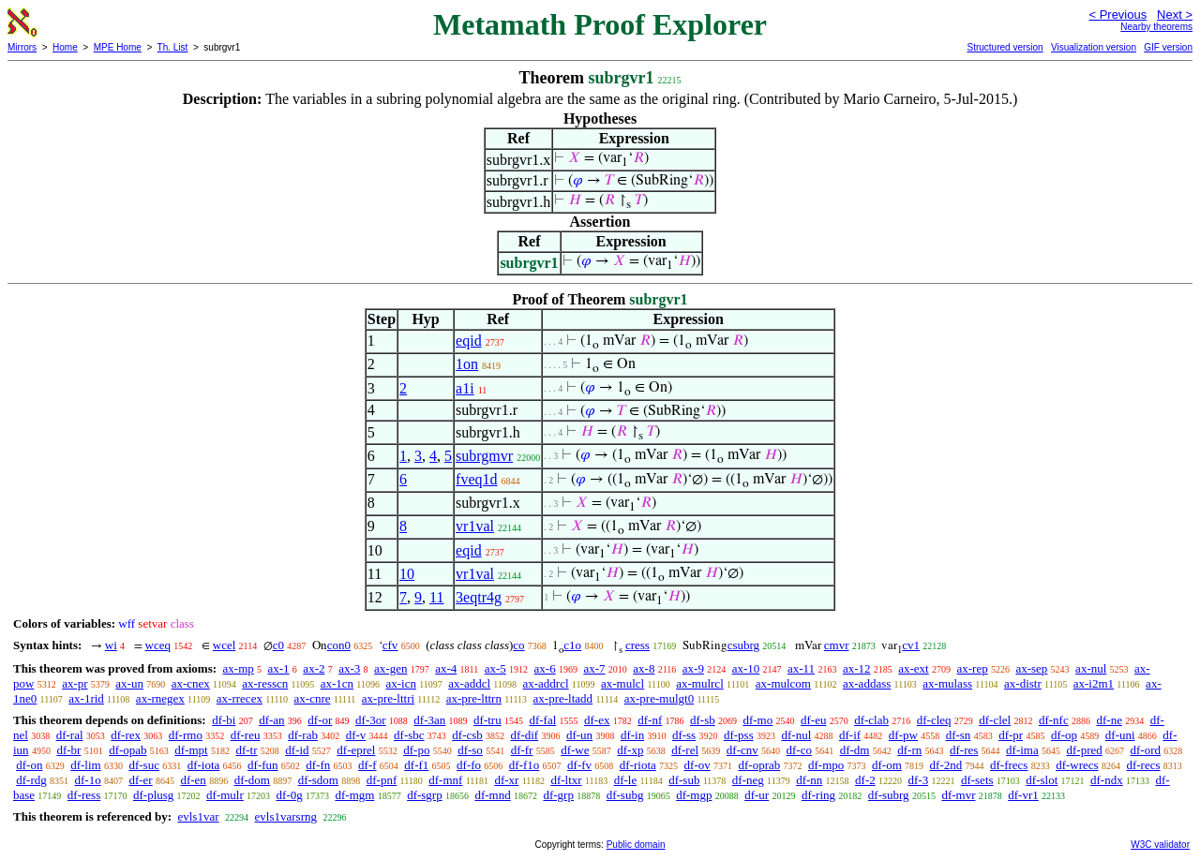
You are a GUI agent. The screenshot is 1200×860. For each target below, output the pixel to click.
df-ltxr (565, 780)
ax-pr (74, 683)
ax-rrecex (239, 698)
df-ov (697, 765)
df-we (575, 750)
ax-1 (279, 668)
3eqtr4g (479, 597)
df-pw (903, 735)
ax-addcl (469, 683)
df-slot (1042, 780)
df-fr (522, 750)
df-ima (1022, 750)
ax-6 (545, 668)
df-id (296, 750)
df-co (799, 750)
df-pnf (382, 780)
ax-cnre (312, 698)
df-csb (467, 735)
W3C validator (1160, 844)
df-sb (702, 720)
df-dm (855, 750)
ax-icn (400, 683)
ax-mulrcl (700, 683)
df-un (579, 735)
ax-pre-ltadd (563, 698)
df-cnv (742, 750)
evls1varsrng (286, 816)
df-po (416, 750)
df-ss (684, 735)
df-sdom (318, 780)
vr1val (475, 526)
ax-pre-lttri (388, 698)
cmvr (836, 645)
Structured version (1004, 47)
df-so (470, 750)
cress (637, 645)
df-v (356, 735)
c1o (572, 645)
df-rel (684, 750)
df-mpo (826, 765)
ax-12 (857, 668)
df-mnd (492, 795)
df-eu (813, 720)
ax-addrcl (546, 683)
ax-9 (693, 668)
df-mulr (225, 795)
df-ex (596, 720)
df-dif (525, 735)
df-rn (909, 750)
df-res (964, 750)
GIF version (1168, 47)
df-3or (370, 720)
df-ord (1145, 750)
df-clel (995, 720)
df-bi (223, 720)
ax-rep (971, 668)
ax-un (129, 683)
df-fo (469, 765)
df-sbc (409, 735)
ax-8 (643, 668)
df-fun (263, 765)
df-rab (303, 735)
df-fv (579, 765)
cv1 (911, 645)
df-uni (1120, 735)
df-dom (252, 780)
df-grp (558, 795)
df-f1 (416, 765)
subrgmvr (484, 456)
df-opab (127, 750)
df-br (68, 750)
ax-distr (1023, 683)
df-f (367, 765)
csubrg (743, 645)
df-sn (958, 735)
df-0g (290, 795)
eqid (469, 340)
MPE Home (118, 47)
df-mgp (694, 795)
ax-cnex (191, 683)
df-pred (1084, 750)
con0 (339, 645)
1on (467, 364)
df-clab (871, 720)
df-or (320, 720)
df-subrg (888, 795)
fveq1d (476, 479)
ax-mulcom (783, 683)
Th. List (173, 47)
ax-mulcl (622, 683)
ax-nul (1090, 668)
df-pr (1010, 735)
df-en (192, 780)
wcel (224, 645)
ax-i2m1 (1093, 683)
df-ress (84, 795)
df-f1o (524, 765)
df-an (271, 720)
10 (406, 574)
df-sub (683, 780)
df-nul (796, 735)
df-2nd (946, 765)
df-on (29, 765)
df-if (850, 735)
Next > (1174, 14)
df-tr (246, 750)
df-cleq (934, 720)
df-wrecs (1077, 765)
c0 (278, 645)
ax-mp (238, 668)
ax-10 (746, 668)
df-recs (1143, 765)
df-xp (630, 750)
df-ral (69, 735)
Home (65, 47)
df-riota (638, 765)
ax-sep (1031, 668)
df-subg (625, 795)
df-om (887, 765)
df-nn (809, 780)
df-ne (1108, 720)
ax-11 (801, 668)
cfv (390, 645)
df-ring (818, 795)
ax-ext (913, 668)
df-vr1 (1023, 795)
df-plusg (153, 795)
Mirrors (22, 47)
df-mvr (958, 795)
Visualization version (1093, 47)
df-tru (487, 720)
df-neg (748, 780)
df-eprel (356, 750)
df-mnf (445, 780)
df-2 (865, 780)
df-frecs (1009, 765)
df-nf (650, 720)
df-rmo (185, 735)
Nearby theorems (1156, 27)
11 (436, 597)
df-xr (506, 780)
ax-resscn (265, 683)
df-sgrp (424, 795)
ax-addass (867, 683)
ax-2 (313, 668)
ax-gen (390, 668)
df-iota (204, 765)
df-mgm (354, 795)
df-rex (126, 735)
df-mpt (190, 750)
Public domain (636, 844)
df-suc (143, 765)
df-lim (85, 765)
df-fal (542, 720)
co (518, 645)
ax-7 (594, 668)
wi (111, 645)
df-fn (318, 765)
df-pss (739, 735)
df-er (140, 780)
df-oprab (759, 765)
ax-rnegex (160, 698)
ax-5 (495, 668)
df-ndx (1106, 780)
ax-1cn (337, 683)
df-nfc (1054, 720)
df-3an (429, 720)
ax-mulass (947, 683)
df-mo (757, 720)
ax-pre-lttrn (474, 698)
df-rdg (31, 780)
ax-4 (446, 668)
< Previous (1117, 14)
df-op (1064, 735)
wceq (158, 645)
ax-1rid (86, 698)
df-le (626, 780)
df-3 (918, 780)
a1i (465, 388)
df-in (632, 735)
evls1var (197, 816)
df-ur (756, 795)
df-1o (88, 780)
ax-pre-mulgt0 (659, 698)
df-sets (977, 780)
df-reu (246, 735)
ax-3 (349, 668)
